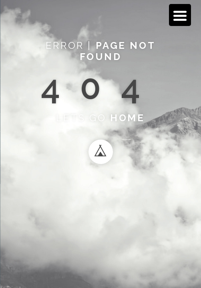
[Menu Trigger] (180, 15)
